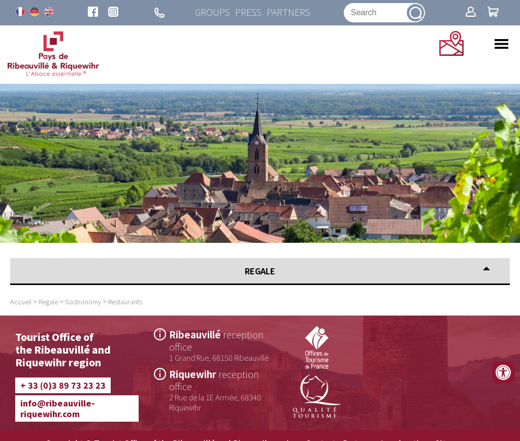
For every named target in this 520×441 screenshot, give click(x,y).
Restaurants (125, 302)
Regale (48, 302)
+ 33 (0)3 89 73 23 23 (63, 385)
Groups (212, 12)
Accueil (20, 302)
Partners (288, 12)
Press (248, 12)
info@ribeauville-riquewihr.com (57, 408)
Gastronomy (83, 302)
